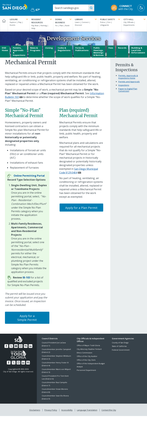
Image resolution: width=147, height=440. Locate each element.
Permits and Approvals (129, 81)
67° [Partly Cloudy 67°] (35, 10)
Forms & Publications (82, 49)
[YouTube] (16, 345)
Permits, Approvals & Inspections (19, 51)
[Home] (4, 24)
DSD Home (5, 49)
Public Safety (110, 19)
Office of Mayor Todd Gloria (88, 345)
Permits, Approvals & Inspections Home (128, 76)
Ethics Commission (84, 352)
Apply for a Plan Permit (81, 208)
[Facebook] (7, 345)
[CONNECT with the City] (123, 7)
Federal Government (121, 350)
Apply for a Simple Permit (27, 318)
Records (122, 47)
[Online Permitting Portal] (29, 175)
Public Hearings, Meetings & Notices (98, 51)
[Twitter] (11, 345)
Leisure (19, 19)
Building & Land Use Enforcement (138, 50)
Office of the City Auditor (87, 356)
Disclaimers (35, 409)
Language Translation (87, 409)
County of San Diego (120, 342)
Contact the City (108, 409)
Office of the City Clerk (86, 360)
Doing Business (63, 21)
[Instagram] (21, 345)
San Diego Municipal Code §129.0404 (78, 170)
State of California (119, 346)
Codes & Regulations (64, 49)
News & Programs (35, 49)
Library (86, 19)
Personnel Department (86, 370)
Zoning (49, 47)
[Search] (71, 7)
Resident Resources (41, 21)
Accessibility (67, 409)
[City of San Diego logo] (15, 6)
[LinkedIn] (30, 345)
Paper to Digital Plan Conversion (127, 90)
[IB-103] (26, 277)
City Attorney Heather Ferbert (89, 349)
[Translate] (141, 7)
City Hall (134, 19)
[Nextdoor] (25, 345)
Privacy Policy (51, 409)
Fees (110, 47)
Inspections (123, 85)
